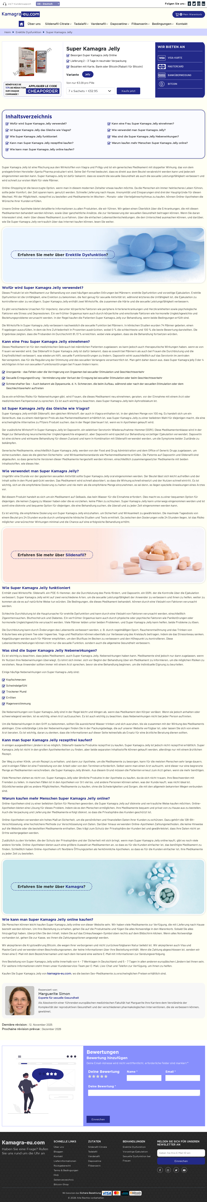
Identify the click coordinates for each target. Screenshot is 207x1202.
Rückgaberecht (62, 1165)
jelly (88, 74)
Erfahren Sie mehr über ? (63, 255)
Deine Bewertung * (102, 1086)
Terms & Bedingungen (66, 1170)
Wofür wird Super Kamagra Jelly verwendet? (38, 123)
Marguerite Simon (54, 994)
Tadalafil (80, 23)
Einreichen (98, 1119)
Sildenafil (74, 555)
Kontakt (181, 23)
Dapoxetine (118, 23)
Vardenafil (98, 23)
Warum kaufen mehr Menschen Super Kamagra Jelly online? (150, 142)
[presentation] (112, 1105)
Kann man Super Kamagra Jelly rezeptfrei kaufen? (41, 142)
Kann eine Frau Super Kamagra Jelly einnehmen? (143, 123)
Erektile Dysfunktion (85, 255)
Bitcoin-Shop (61, 1184)
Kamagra (74, 886)
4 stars (103, 1076)
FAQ (56, 1175)
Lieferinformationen (65, 1161)
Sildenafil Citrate (57, 23)
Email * (170, 1071)
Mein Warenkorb (192, 14)
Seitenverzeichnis (64, 1179)
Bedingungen (161, 23)
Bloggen (58, 1151)
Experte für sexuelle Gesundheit (58, 997)
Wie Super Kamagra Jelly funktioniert (33, 136)
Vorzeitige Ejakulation (135, 1151)
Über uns (34, 23)
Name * (132, 1071)
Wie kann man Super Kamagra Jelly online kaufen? (42, 149)
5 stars (107, 1076)
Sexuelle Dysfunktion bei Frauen (137, 1158)
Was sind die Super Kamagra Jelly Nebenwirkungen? (145, 136)
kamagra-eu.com (59, 973)
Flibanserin (139, 23)
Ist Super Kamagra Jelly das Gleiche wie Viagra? (40, 130)
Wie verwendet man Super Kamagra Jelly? (139, 130)
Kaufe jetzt (128, 90)
